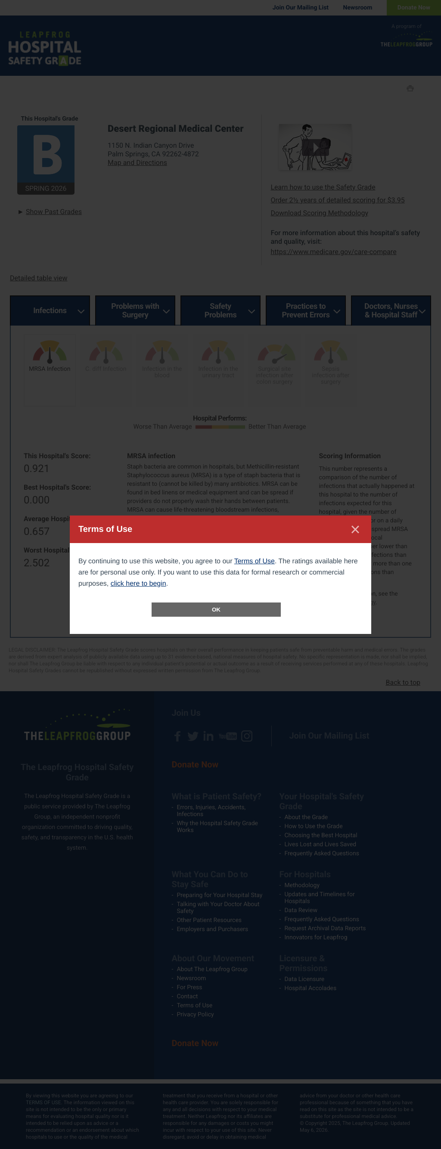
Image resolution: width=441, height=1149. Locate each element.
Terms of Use (254, 561)
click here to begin (138, 583)
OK (216, 609)
